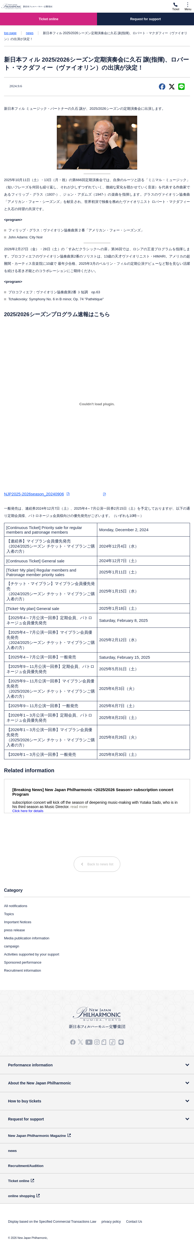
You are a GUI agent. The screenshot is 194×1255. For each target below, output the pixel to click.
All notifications (15, 906)
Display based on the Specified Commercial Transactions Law (52, 1222)
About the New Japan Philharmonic (39, 1083)
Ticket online (18, 1181)
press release (14, 930)
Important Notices (17, 922)
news (29, 33)
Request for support (26, 1119)
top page (10, 33)
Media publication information (26, 938)
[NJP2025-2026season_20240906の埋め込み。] (97, 404)
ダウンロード (88, 494)
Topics (9, 914)
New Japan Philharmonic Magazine (37, 1136)
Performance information (30, 1065)
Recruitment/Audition (25, 1166)
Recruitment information (22, 970)
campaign (11, 946)
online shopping (21, 1196)
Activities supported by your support (31, 954)
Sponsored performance (22, 962)
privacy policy (111, 1222)
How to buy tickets (24, 1101)
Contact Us (134, 1222)
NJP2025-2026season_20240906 (34, 494)
